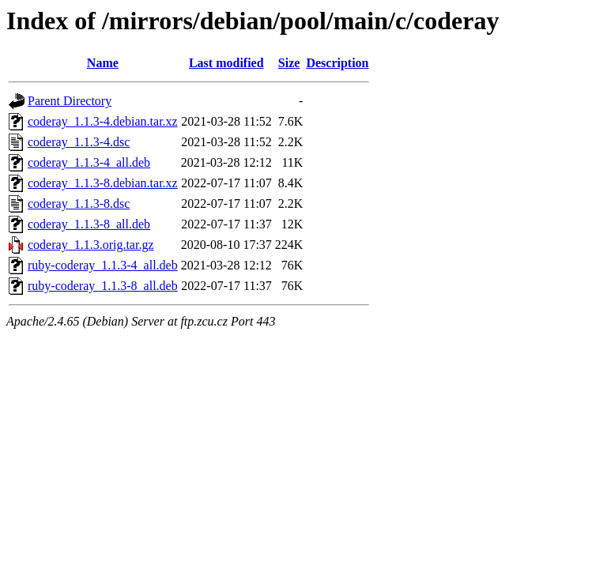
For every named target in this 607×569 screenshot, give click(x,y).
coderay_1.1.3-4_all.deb (89, 162)
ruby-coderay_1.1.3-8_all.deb (103, 285)
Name (103, 63)
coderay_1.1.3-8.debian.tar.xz (103, 183)
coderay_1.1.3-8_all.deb (89, 224)
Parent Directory (69, 100)
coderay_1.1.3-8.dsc (79, 203)
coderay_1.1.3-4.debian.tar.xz (103, 121)
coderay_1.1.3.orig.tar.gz (91, 244)
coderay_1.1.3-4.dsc (79, 142)
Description (337, 63)
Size (289, 63)
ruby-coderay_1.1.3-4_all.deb (103, 265)
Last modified (226, 63)
